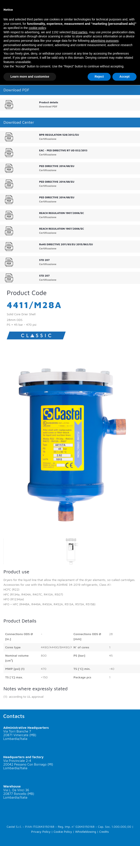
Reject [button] (99, 76)
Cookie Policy (63, 831)
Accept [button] (124, 76)
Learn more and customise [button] (29, 76)
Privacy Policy (41, 831)
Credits (104, 831)
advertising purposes (104, 40)
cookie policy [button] (37, 28)
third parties (79, 32)
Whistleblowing (85, 831)
